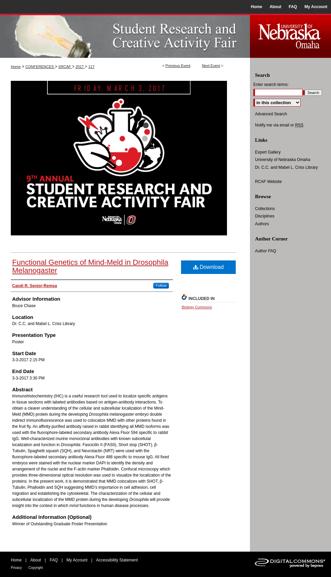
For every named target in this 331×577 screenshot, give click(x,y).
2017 (80, 67)
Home (16, 67)
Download (208, 267)
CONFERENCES (40, 67)
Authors (262, 224)
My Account (77, 560)
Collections (265, 208)
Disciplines (264, 216)
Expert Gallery (268, 152)
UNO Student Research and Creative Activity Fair (125, 36)
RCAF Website (268, 181)
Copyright (35, 568)
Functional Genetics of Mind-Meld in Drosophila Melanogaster (90, 266)
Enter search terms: (271, 84)
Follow (161, 285)
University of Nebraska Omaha (282, 159)
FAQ (54, 560)
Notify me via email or (279, 125)
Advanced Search (271, 114)
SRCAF (65, 67)
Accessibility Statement (117, 560)
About (35, 560)
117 (91, 67)
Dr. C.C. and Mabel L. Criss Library (286, 167)
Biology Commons (197, 307)
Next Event (211, 66)
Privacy (16, 568)
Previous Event (178, 66)
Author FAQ (265, 251)
